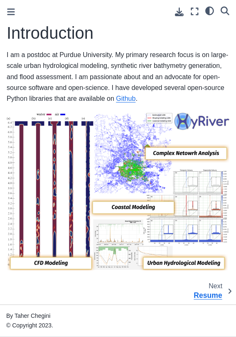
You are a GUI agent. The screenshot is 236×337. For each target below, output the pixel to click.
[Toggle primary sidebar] (11, 12)
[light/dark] (209, 10)
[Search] (225, 10)
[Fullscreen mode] (194, 11)
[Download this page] (179, 12)
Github (125, 98)
